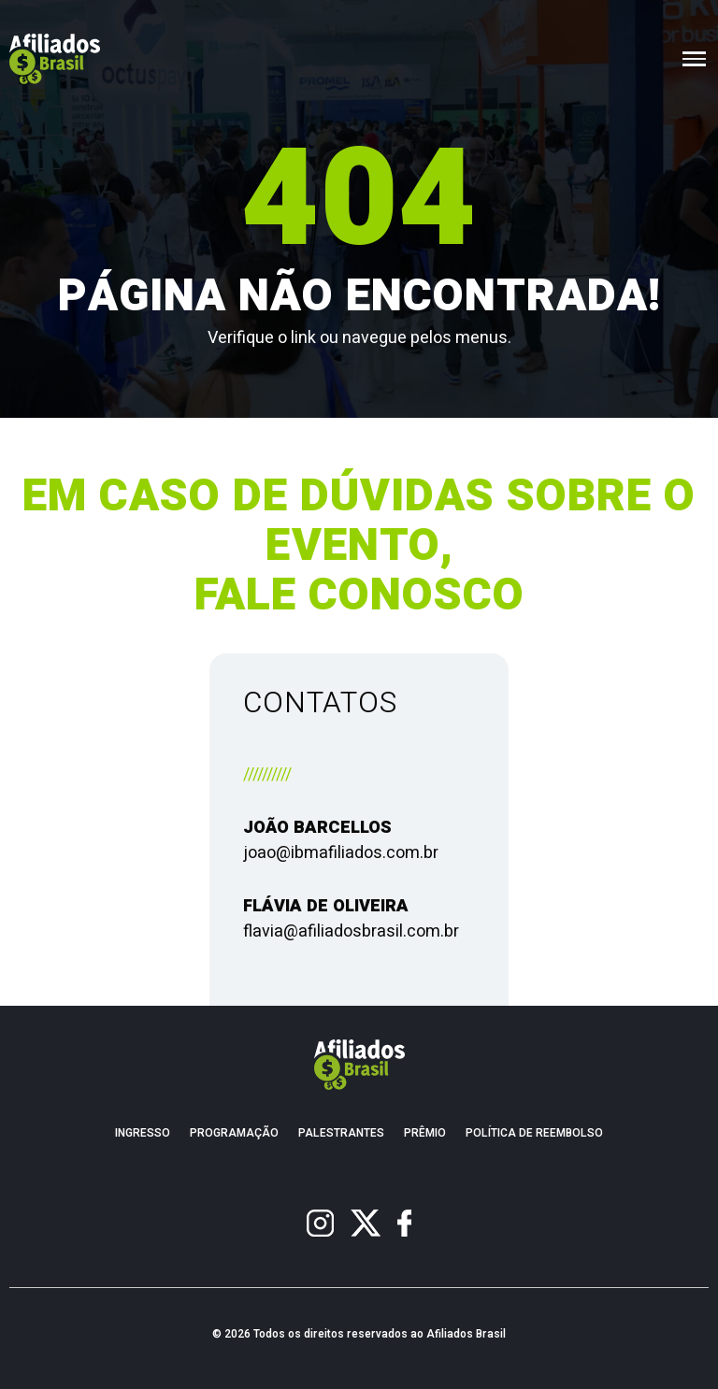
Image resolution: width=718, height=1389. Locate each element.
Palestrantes (341, 1133)
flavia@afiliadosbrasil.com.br (351, 931)
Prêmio (425, 1133)
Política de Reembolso (534, 1133)
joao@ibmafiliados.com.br (340, 853)
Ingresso (142, 1133)
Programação (234, 1133)
